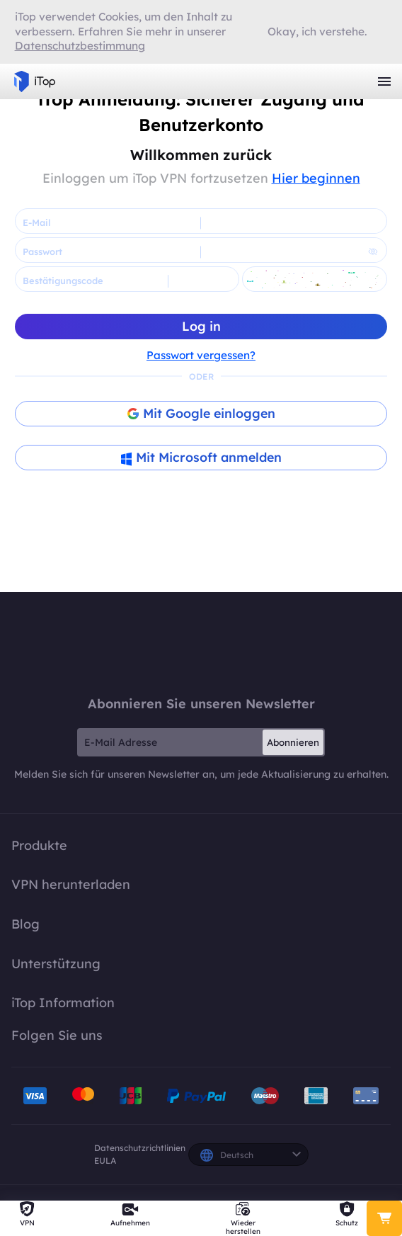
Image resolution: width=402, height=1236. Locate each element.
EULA (105, 1160)
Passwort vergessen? (201, 355)
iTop (201, 643)
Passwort (42, 251)
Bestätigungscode (63, 280)
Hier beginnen (316, 178)
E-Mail (36, 222)
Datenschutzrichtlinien (139, 1148)
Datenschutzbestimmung (80, 45)
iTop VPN (34, 81)
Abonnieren (293, 742)
